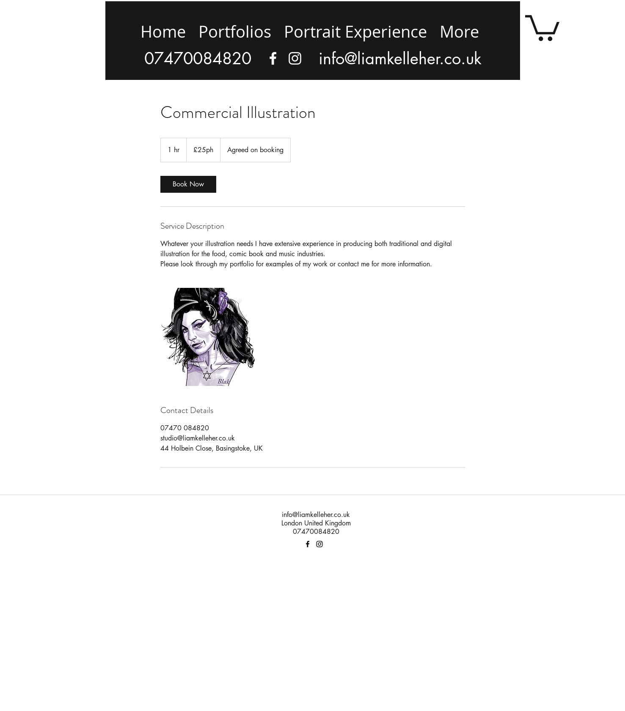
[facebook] (272, 58)
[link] (188, 184)
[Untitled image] (209, 337)
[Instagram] (294, 58)
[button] (542, 26)
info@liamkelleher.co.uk (316, 514)
